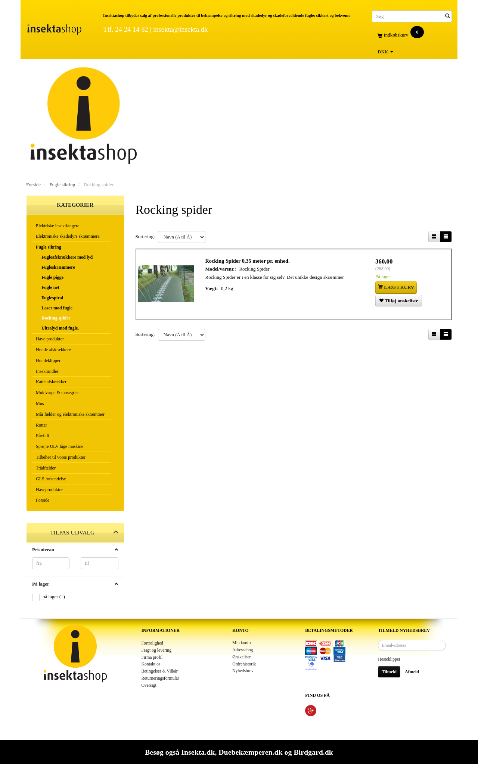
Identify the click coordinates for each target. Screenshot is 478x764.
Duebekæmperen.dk (250, 752)
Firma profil (152, 657)
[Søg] (447, 16)
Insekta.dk (198, 752)
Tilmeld (389, 671)
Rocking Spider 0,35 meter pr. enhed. (249, 262)
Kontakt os (151, 664)
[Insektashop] (54, 27)
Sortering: (145, 236)
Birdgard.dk (313, 752)
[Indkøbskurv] (412, 35)
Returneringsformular (160, 678)
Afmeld (412, 671)
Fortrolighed (152, 643)
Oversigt (149, 685)
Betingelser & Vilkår (160, 671)
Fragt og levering (157, 650)
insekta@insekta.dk (180, 29)
